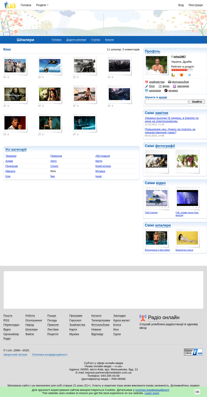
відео (163, 86)
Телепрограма (100, 320)
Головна (26, 5)
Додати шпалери (76, 39)
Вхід (181, 5)
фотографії (165, 146)
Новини (96, 329)
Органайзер (11, 334)
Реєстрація (196, 5)
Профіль (152, 51)
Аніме (9, 161)
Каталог (96, 315)
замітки (161, 113)
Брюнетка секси (184, 250)
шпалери (153, 90)
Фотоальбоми (100, 324)
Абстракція (102, 155)
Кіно (116, 329)
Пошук (51, 315)
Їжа (52, 176)
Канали (109, 39)
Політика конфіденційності (49, 354)
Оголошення (33, 320)
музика (171, 90)
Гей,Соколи (151, 212)
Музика (100, 171)
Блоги (117, 324)
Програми (75, 315)
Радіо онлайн (164, 317)
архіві (163, 97)
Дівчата (10, 171)
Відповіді (97, 334)
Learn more (152, 393)
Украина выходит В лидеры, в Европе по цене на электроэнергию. (172, 119)
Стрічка (95, 39)
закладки (181, 86)
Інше (98, 176)
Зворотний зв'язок (15, 354)
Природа (56, 155)
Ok (197, 391)
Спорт (54, 166)
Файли (29, 334)
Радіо (7, 338)
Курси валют (121, 320)
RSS (6, 320)
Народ (29, 324)
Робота (30, 315)
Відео (7, 329)
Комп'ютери (103, 166)
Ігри (7, 176)
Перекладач (11, 324)
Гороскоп (75, 320)
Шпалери (31, 329)
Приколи (53, 324)
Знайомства (77, 324)
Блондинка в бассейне (157, 250)
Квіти (98, 161)
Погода (52, 320)
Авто (53, 161)
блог (150, 86)
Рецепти (52, 334)
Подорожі (11, 166)
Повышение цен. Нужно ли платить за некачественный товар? (170, 131)
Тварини (10, 155)
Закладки (119, 315)
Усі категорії (16, 149)
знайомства (155, 82)
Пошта (7, 315)
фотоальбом (178, 82)
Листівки (53, 329)
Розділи (41, 5)
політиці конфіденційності (152, 389)
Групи (117, 334)
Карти (73, 329)
